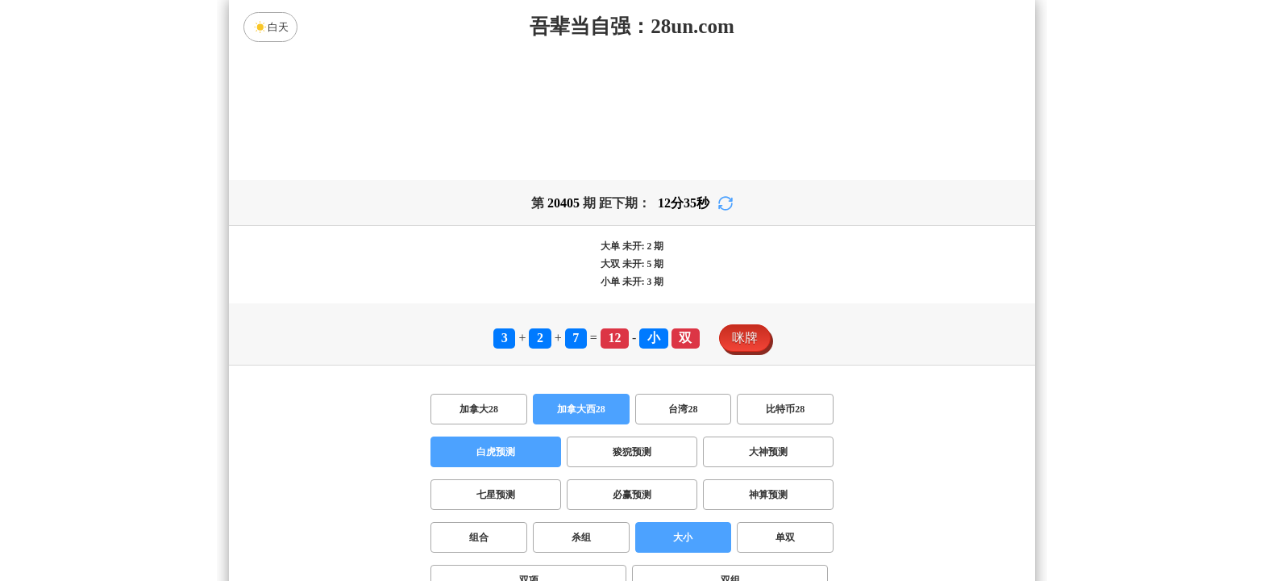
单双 (785, 537)
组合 (479, 537)
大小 (682, 537)
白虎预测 (495, 452)
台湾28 (682, 409)
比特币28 (785, 409)
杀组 (581, 537)
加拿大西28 (581, 409)
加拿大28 (478, 409)
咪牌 (745, 338)
